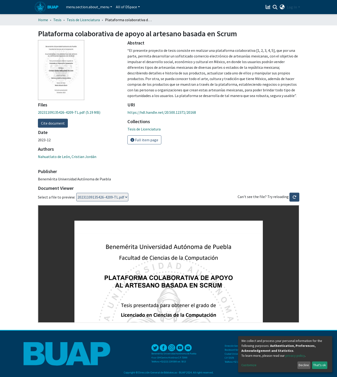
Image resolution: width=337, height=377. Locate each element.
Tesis (57, 19)
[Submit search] (275, 7)
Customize (248, 365)
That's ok (319, 365)
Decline (304, 365)
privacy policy (295, 355)
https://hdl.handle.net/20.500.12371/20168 (161, 112)
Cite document (53, 123)
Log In (292, 7)
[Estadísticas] (268, 7)
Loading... (102, 197)
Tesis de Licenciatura (83, 19)
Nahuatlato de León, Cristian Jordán (67, 156)
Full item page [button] (144, 140)
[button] (282, 7)
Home (43, 19)
